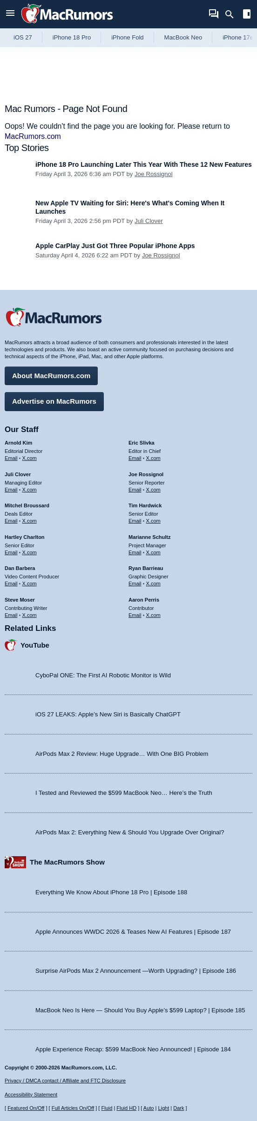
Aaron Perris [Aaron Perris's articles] (143, 600)
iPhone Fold (127, 37)
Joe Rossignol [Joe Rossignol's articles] (145, 474)
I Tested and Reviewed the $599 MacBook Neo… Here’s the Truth (123, 792)
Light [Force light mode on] (163, 1108)
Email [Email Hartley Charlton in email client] (11, 552)
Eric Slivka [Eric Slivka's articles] (141, 443)
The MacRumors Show (67, 862)
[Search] (232, 14)
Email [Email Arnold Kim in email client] (11, 458)
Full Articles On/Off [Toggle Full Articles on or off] (73, 1108)
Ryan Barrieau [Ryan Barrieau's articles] (145, 568)
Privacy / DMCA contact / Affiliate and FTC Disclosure (65, 1080)
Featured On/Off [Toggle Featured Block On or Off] (25, 1108)
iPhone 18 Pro (72, 37)
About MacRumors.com (51, 376)
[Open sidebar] (246, 15)
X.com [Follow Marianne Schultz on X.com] (153, 552)
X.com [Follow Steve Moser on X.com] (29, 615)
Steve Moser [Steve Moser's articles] (20, 600)
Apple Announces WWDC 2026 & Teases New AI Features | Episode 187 (133, 931)
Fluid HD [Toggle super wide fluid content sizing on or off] (126, 1108)
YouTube (34, 645)
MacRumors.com (33, 136)
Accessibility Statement (31, 1094)
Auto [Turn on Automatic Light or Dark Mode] (148, 1108)
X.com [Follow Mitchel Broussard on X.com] (29, 521)
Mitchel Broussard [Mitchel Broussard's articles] (27, 505)
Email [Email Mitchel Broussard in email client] (11, 521)
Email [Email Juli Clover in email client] (11, 489)
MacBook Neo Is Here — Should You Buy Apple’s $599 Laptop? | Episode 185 (140, 1010)
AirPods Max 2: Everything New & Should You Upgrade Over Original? (129, 832)
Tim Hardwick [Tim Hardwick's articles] (145, 505)
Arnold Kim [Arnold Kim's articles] (18, 443)
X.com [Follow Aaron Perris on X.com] (153, 615)
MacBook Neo (183, 37)
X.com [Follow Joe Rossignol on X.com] (153, 489)
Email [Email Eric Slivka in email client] (135, 458)
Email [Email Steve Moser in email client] (11, 615)
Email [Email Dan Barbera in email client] (11, 583)
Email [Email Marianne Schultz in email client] (135, 552)
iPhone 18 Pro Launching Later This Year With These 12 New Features (143, 164)
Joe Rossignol (154, 173)
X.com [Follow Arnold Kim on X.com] (29, 458)
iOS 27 (23, 37)
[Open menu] (10, 14)
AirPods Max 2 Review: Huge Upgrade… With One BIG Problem (121, 753)
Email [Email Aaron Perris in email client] (135, 615)
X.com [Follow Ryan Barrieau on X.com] (153, 583)
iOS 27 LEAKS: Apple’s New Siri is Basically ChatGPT (108, 714)
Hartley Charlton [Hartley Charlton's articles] (25, 537)
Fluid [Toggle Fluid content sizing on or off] (106, 1108)
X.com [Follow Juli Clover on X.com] (29, 489)
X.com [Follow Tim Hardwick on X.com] (153, 521)
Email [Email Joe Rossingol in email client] (135, 489)
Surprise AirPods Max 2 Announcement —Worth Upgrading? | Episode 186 (135, 970)
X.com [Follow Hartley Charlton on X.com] (29, 552)
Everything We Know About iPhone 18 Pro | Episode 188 (111, 892)
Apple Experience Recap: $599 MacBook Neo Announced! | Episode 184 (133, 1049)
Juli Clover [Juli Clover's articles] (18, 474)
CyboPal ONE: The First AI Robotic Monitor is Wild (103, 675)
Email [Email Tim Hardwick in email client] (135, 521)
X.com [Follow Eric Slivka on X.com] (153, 458)
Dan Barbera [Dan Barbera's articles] (20, 568)
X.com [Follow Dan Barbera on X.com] (29, 583)
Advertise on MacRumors (54, 401)
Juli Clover (149, 220)
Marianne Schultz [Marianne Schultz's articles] (149, 537)
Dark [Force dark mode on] (178, 1108)
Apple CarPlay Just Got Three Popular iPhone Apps (115, 245)
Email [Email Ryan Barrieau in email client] (135, 583)
